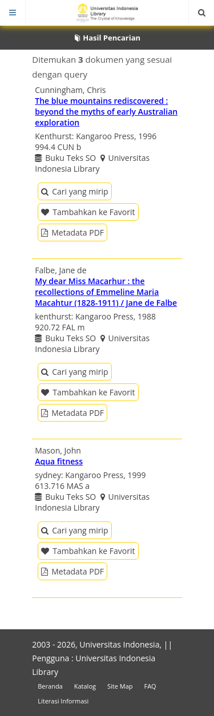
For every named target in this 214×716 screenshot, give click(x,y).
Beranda (50, 686)
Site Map (120, 686)
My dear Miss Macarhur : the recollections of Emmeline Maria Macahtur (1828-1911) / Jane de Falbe (106, 292)
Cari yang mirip (74, 191)
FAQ (150, 686)
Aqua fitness (59, 461)
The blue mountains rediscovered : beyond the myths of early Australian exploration (106, 111)
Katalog (85, 686)
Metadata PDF (72, 232)
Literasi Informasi (63, 701)
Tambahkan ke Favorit (88, 212)
